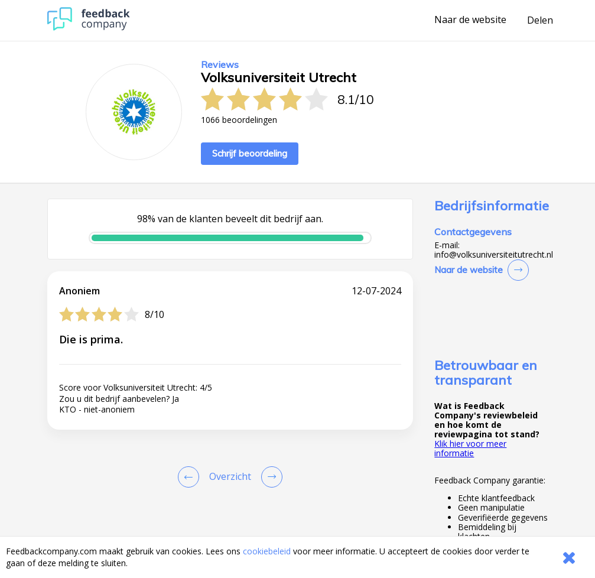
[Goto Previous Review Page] (191, 477)
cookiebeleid (267, 551)
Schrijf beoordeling (249, 153)
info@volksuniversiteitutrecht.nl (493, 254)
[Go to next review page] (269, 477)
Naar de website (470, 20)
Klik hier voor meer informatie (470, 448)
